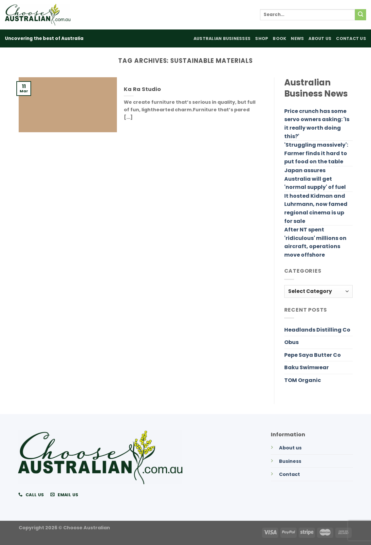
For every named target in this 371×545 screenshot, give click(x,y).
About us (290, 448)
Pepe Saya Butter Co (312, 355)
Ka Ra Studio (142, 89)
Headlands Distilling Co (317, 330)
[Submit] (360, 14)
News (297, 38)
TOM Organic (302, 380)
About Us (319, 38)
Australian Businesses (222, 38)
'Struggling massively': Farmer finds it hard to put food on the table (316, 153)
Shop (261, 38)
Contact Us (351, 38)
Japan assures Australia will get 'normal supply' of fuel (315, 179)
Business (290, 461)
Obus (291, 342)
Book (279, 38)
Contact (289, 474)
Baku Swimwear (306, 367)
